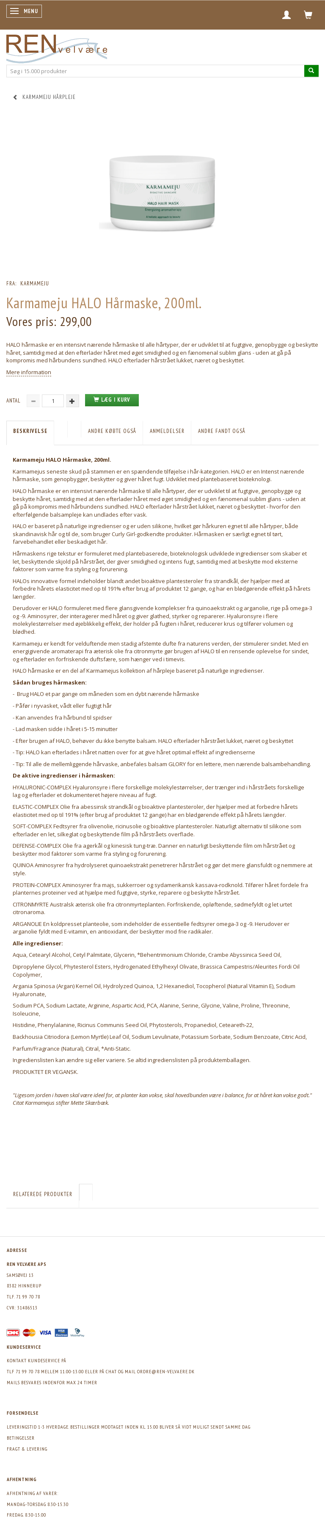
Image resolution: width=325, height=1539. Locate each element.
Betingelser (21, 1438)
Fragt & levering (27, 1449)
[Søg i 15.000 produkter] (311, 71)
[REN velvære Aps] (56, 47)
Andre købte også (112, 431)
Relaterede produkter (42, 1194)
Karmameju (34, 283)
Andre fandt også (221, 431)
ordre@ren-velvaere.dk (166, 1371)
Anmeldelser (167, 431)
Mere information (28, 372)
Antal (14, 400)
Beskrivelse (30, 431)
